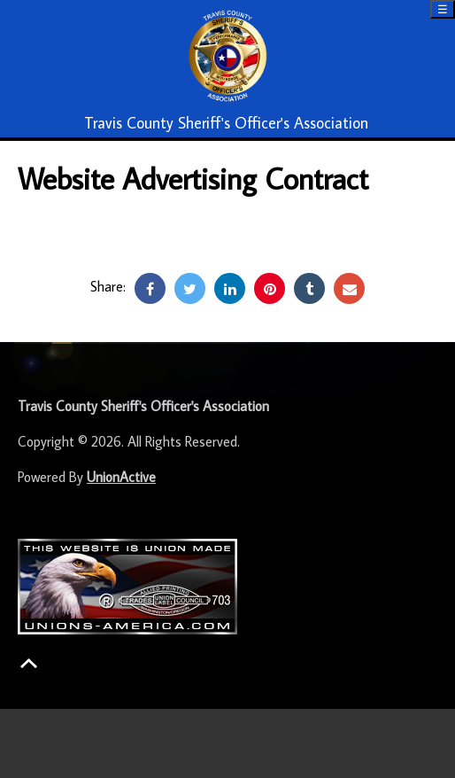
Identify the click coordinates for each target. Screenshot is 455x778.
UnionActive (121, 477)
